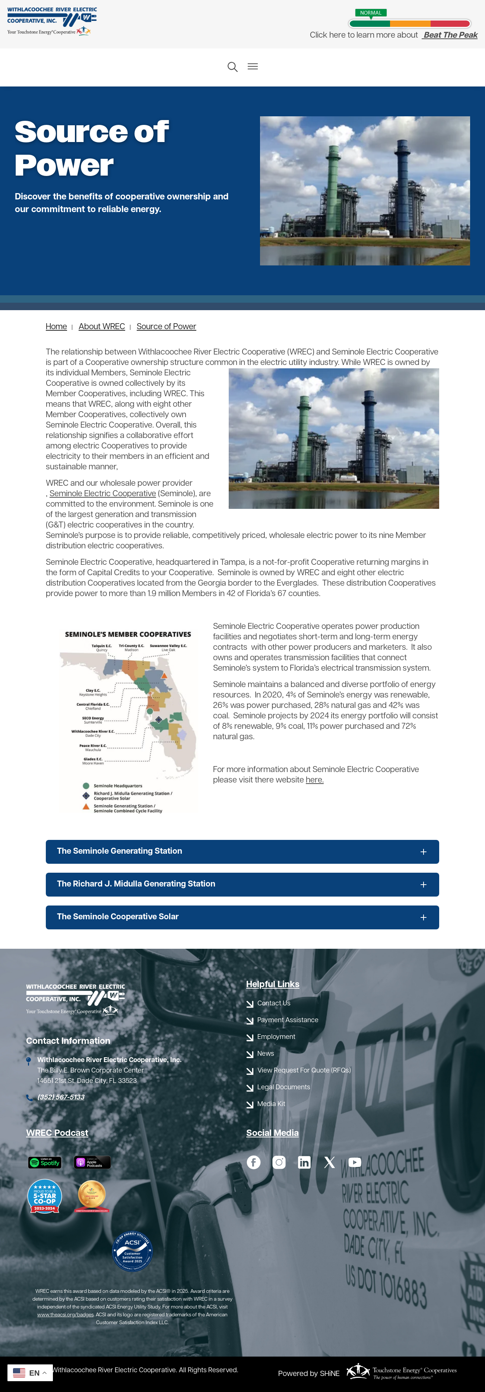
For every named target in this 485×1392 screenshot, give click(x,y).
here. (315, 780)
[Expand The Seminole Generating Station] (242, 852)
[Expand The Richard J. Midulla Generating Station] (242, 885)
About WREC (102, 327)
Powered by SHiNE (309, 1374)
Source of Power (166, 327)
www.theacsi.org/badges (65, 1315)
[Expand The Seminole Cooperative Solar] (242, 917)
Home (56, 327)
